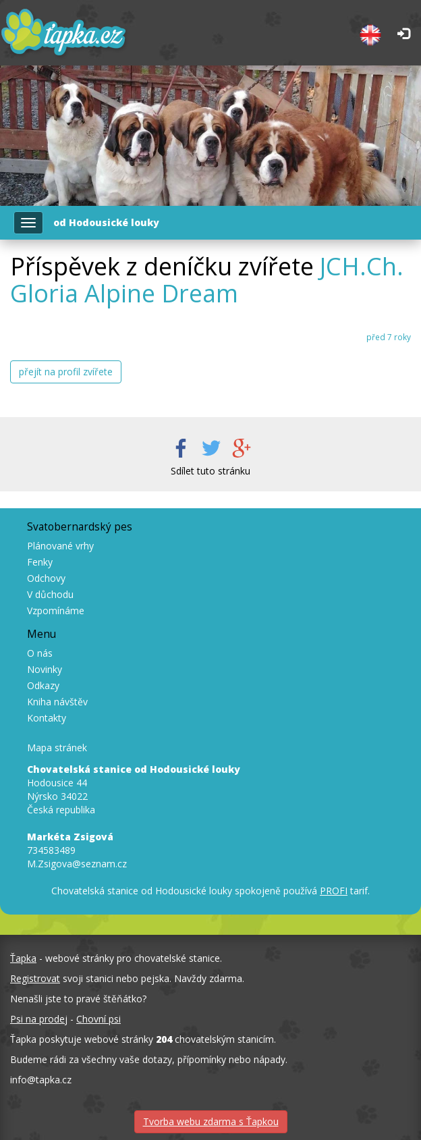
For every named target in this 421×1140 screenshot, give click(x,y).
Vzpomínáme (55, 610)
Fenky (40, 561)
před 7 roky (388, 336)
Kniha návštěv (57, 701)
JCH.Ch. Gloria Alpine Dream (206, 280)
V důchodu (50, 594)
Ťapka (23, 958)
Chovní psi (98, 1018)
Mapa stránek (57, 747)
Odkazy (43, 685)
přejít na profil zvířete (66, 371)
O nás (40, 653)
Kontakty (46, 717)
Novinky (44, 669)
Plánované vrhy (60, 545)
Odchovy (46, 578)
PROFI (333, 890)
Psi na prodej (38, 1018)
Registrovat (35, 978)
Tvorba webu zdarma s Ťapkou (211, 1121)
